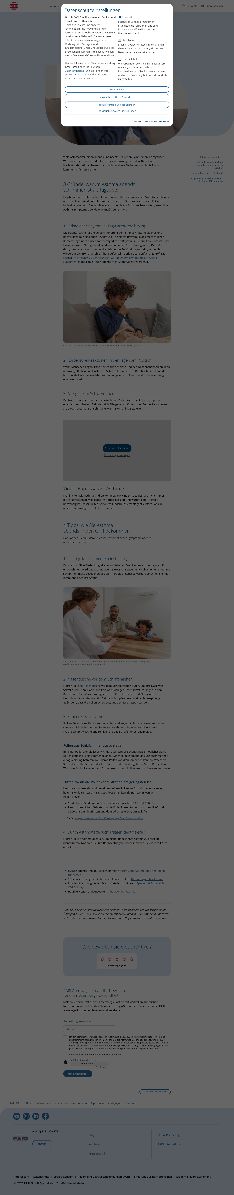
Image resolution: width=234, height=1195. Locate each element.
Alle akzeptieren (117, 89)
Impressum (137, 121)
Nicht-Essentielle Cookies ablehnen (117, 104)
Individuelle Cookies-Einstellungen (117, 111)
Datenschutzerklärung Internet (156, 121)
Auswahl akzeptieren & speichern (117, 97)
